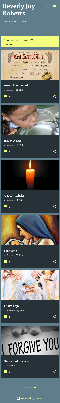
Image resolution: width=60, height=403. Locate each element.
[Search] (48, 6)
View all (8, 44)
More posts (30, 388)
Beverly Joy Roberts (19, 10)
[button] (54, 96)
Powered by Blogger (30, 398)
